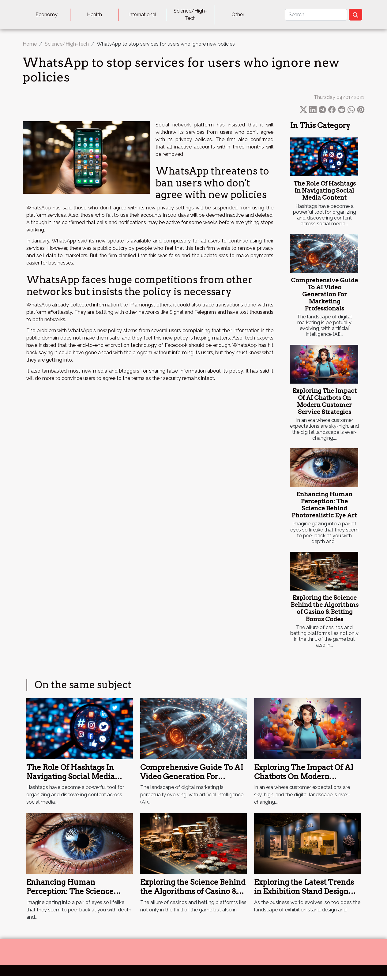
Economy (47, 14)
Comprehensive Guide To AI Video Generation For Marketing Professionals (324, 294)
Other (237, 14)
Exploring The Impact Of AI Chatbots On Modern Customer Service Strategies (324, 401)
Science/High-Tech (190, 14)
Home (30, 44)
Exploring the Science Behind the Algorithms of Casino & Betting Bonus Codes (325, 608)
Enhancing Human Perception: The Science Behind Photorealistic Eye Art (324, 505)
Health (94, 14)
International (142, 14)
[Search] (316, 15)
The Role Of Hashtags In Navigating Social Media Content (324, 190)
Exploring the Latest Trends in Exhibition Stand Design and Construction (304, 891)
